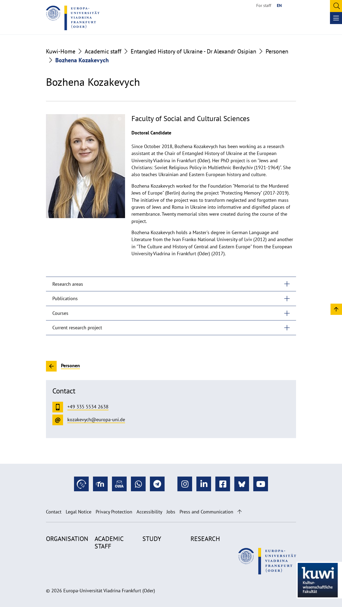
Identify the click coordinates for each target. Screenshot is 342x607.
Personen (277, 51)
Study (151, 539)
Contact (53, 512)
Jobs (170, 512)
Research (205, 539)
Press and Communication (206, 512)
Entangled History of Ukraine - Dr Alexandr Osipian (193, 51)
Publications (65, 298)
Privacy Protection (114, 512)
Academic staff (103, 51)
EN (279, 5)
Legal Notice (78, 512)
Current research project (77, 327)
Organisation (67, 539)
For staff (263, 5)
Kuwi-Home (60, 51)
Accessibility (149, 512)
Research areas (67, 284)
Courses (60, 313)
